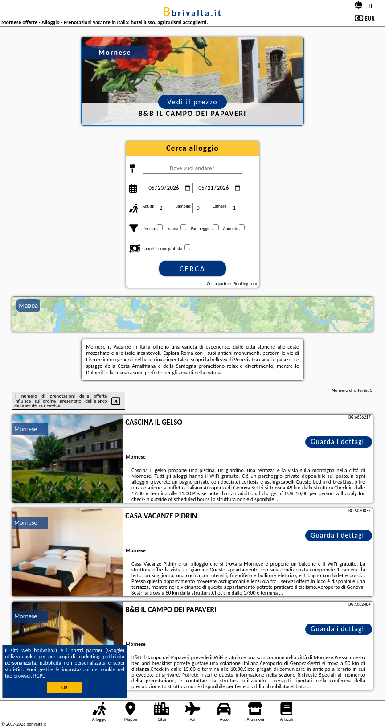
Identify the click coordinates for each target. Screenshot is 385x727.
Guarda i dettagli (338, 441)
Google (115, 650)
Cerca (192, 269)
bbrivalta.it (192, 13)
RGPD (39, 676)
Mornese (25, 429)
